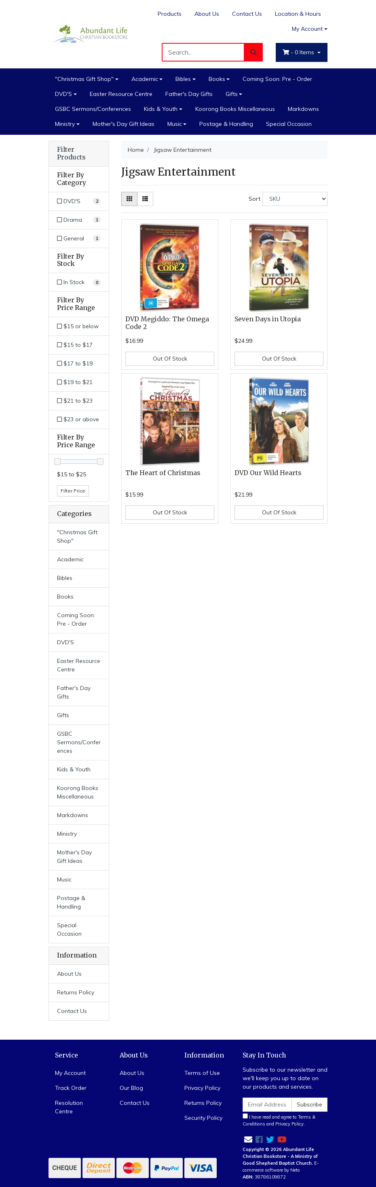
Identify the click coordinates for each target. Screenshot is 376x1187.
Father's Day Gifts (189, 94)
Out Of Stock (170, 358)
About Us (206, 13)
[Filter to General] (79, 238)
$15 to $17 (75, 344)
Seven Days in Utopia (267, 319)
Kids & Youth (160, 109)
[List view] (145, 199)
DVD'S (63, 94)
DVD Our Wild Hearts (267, 473)
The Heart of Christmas (162, 473)
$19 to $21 (75, 382)
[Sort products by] (294, 199)
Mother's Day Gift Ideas (123, 123)
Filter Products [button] (71, 153)
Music (174, 123)
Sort (254, 198)
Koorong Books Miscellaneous (235, 109)
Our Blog (131, 1087)
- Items (299, 52)
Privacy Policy (202, 1087)
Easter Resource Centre (121, 94)
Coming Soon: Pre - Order (277, 79)
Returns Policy (75, 992)
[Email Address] (267, 1105)
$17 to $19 (75, 363)
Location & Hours (298, 13)
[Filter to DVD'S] (79, 201)
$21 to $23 (75, 400)
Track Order (71, 1087)
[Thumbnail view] (129, 199)
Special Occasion (289, 123)
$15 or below (78, 326)
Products (170, 13)
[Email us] (248, 1139)
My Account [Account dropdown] (307, 28)
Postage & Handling (226, 123)
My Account (70, 1073)
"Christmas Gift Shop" (84, 79)
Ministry (65, 123)
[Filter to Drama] (79, 219)
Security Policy (203, 1117)
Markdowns (303, 109)
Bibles (183, 79)
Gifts (232, 94)
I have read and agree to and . (279, 1120)
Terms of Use (202, 1073)
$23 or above (78, 419)
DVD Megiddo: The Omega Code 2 (167, 323)
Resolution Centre (69, 1107)
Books (217, 79)
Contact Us (247, 13)
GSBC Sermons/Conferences (93, 109)
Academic (144, 79)
